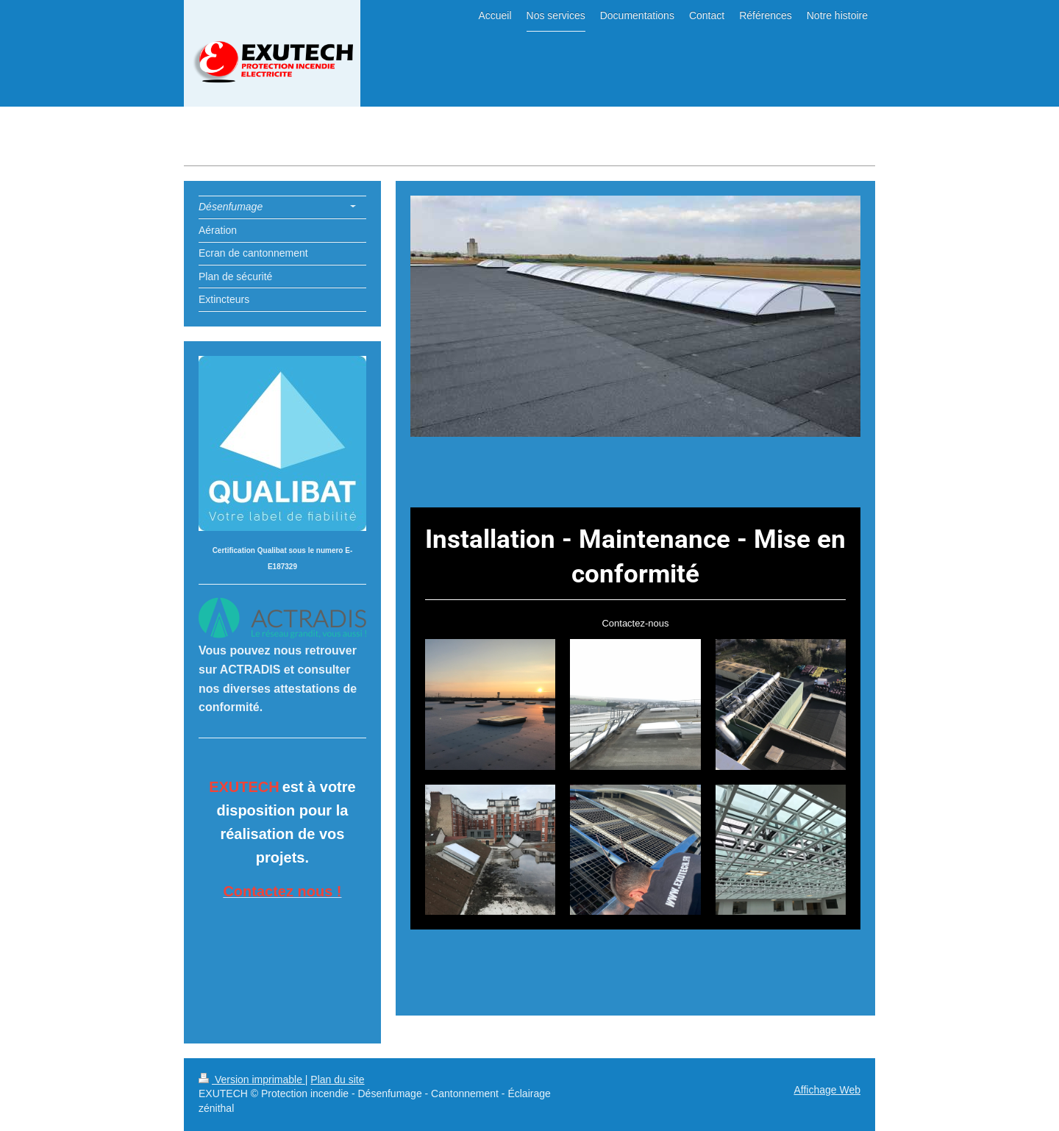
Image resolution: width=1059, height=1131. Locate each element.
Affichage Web (827, 1090)
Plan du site (337, 1079)
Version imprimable (252, 1079)
